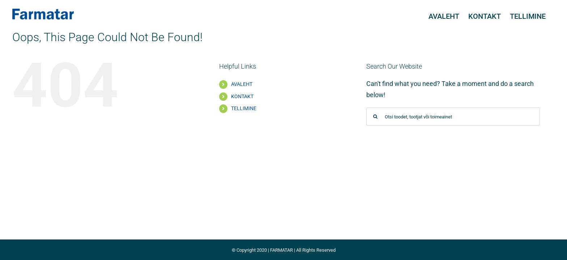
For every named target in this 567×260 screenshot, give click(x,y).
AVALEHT (241, 84)
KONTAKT (242, 96)
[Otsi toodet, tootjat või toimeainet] (453, 117)
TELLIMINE (243, 108)
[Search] (375, 117)
